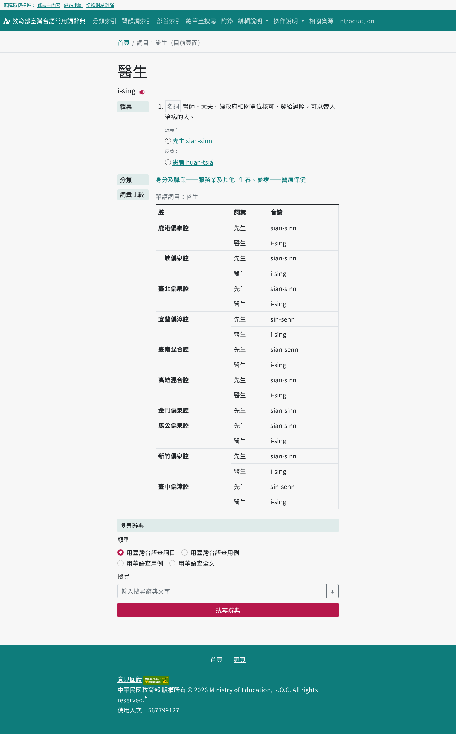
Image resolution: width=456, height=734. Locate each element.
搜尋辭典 (228, 610)
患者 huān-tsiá (192, 162)
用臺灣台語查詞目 (151, 552)
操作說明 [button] (286, 20)
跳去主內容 (48, 4)
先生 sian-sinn (192, 140)
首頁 (123, 42)
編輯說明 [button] (251, 20)
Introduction (356, 20)
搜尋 (123, 576)
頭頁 (240, 659)
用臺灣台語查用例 (214, 552)
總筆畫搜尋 (201, 20)
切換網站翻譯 (100, 4)
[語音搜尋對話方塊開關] (332, 591)
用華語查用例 (145, 563)
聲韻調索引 (137, 20)
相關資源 (321, 20)
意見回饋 (129, 679)
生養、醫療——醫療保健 (272, 179)
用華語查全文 (196, 563)
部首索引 (169, 20)
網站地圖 (73, 4)
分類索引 (104, 20)
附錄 (227, 20)
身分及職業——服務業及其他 (195, 179)
